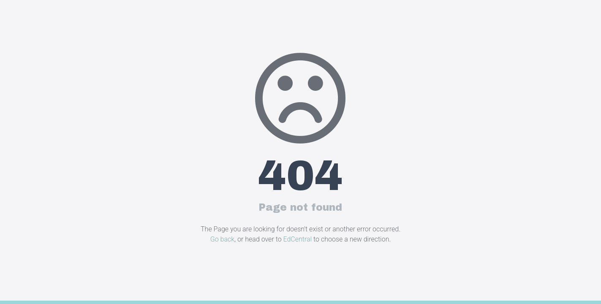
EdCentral (297, 239)
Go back (222, 239)
